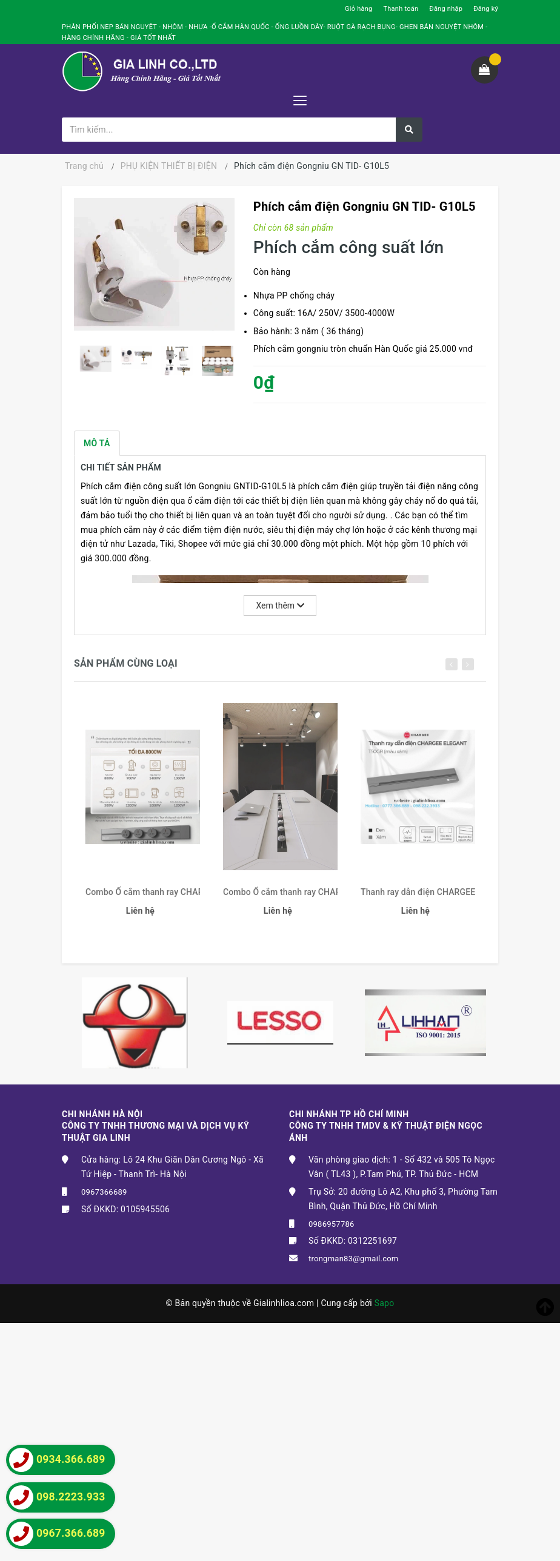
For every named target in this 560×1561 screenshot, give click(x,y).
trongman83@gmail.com (353, 1258)
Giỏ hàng (358, 9)
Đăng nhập (445, 9)
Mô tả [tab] (97, 443)
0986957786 (331, 1224)
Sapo (385, 1303)
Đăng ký (485, 9)
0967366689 (104, 1191)
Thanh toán (400, 9)
